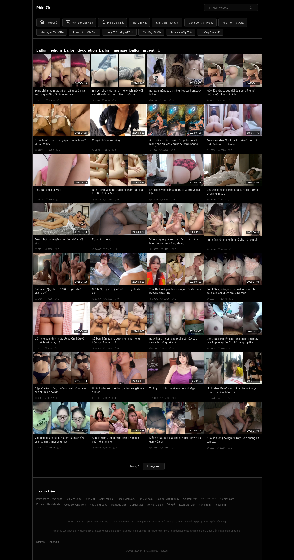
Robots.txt (53, 542)
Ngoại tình (220, 504)
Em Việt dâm (145, 498)
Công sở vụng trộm (75, 504)
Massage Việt (118, 504)
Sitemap (40, 542)
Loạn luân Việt (187, 504)
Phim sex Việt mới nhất (49, 498)
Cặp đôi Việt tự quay (167, 498)
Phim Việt (90, 498)
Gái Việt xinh (106, 498)
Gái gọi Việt (136, 504)
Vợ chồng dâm (155, 504)
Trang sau (153, 466)
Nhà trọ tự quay (98, 504)
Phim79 (43, 8)
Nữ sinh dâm (227, 498)
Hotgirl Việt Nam (126, 498)
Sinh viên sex (208, 498)
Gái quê (171, 504)
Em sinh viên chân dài (48, 504)
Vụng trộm (205, 504)
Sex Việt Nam (73, 498)
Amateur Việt (190, 498)
